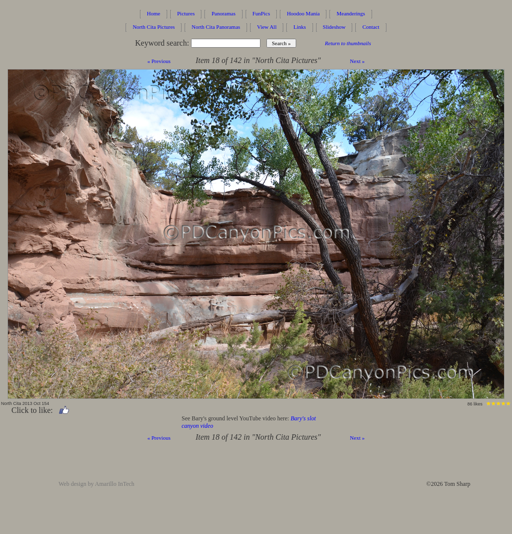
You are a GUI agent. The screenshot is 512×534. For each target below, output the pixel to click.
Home (153, 13)
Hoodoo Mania (303, 13)
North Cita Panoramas (216, 27)
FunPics (261, 13)
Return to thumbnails (348, 43)
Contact (370, 27)
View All (266, 27)
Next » (357, 61)
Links (299, 27)
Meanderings (350, 13)
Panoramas (223, 13)
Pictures (185, 13)
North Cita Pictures (153, 27)
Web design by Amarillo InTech (96, 483)
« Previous (159, 61)
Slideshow (334, 27)
